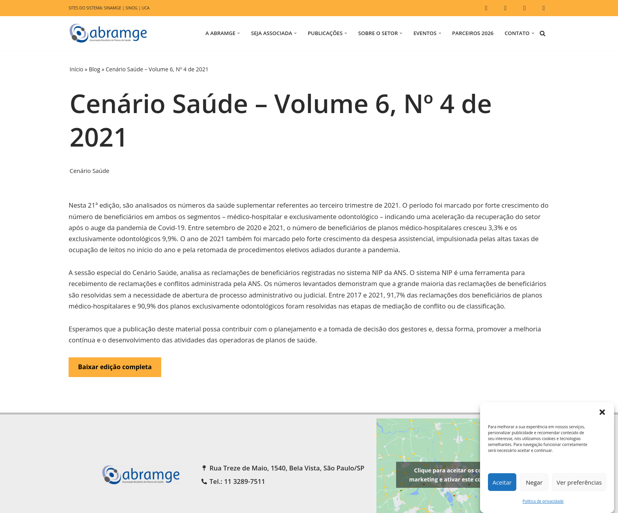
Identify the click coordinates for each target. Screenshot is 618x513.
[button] (602, 412)
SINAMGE (114, 8)
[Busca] (542, 33)
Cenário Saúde (90, 171)
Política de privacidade (543, 501)
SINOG (133, 8)
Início (77, 69)
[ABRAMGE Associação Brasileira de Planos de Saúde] (110, 33)
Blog (94, 69)
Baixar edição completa (115, 381)
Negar (534, 482)
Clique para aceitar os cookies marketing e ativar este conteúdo (455, 490)
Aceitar (502, 482)
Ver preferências (579, 482)
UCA (147, 8)
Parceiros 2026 (471, 33)
